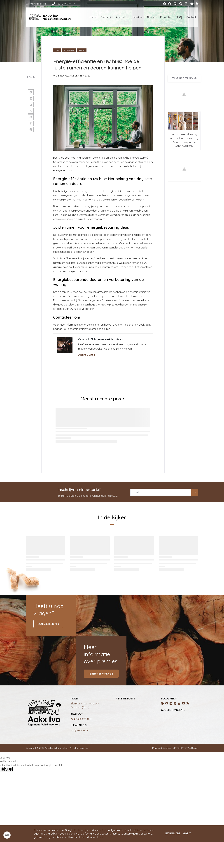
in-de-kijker (69, 50)
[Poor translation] (9, 769)
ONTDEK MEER (86, 355)
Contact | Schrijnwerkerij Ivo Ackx (100, 339)
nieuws (82, 50)
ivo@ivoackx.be (80, 730)
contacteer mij (48, 623)
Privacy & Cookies (162, 748)
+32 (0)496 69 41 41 (81, 718)
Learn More (172, 833)
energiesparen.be (101, 673)
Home (57, 50)
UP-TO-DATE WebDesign (185, 748)
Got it (187, 833)
